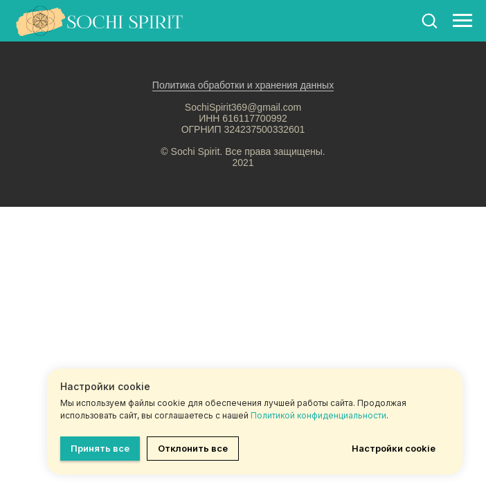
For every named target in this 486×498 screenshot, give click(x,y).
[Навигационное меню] (462, 21)
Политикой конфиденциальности (318, 415)
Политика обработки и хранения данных (243, 85)
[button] (429, 20)
